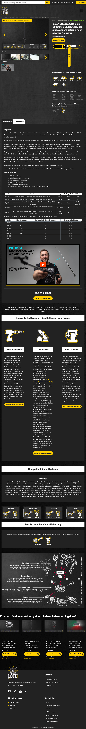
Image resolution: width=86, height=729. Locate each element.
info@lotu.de (50, 685)
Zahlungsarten (14, 702)
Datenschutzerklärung (53, 705)
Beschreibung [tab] (7, 121)
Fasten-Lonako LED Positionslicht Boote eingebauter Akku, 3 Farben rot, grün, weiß (76, 644)
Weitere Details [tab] (19, 121)
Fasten (6, 17)
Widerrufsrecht (51, 712)
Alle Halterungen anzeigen (15, 404)
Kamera (12, 17)
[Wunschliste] (73, 2)
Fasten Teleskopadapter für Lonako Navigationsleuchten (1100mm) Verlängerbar (31, 644)
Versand (12, 705)
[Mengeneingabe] (57, 46)
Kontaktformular (51, 679)
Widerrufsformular (52, 715)
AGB (47, 702)
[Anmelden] (55, 2)
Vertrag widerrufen (52, 718)
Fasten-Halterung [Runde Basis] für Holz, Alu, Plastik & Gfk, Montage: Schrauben (9, 644)
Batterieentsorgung (52, 721)
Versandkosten (5, 658)
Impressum (49, 709)
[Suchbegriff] (23, 2)
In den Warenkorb (69, 55)
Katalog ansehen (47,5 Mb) (43, 298)
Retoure (12, 709)
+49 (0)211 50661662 (53, 682)
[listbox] (9, 626)
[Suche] (47, 2)
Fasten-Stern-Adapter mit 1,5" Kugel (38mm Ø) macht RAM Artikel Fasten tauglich (54, 644)
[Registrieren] (65, 2)
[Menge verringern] (64, 47)
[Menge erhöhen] (64, 46)
